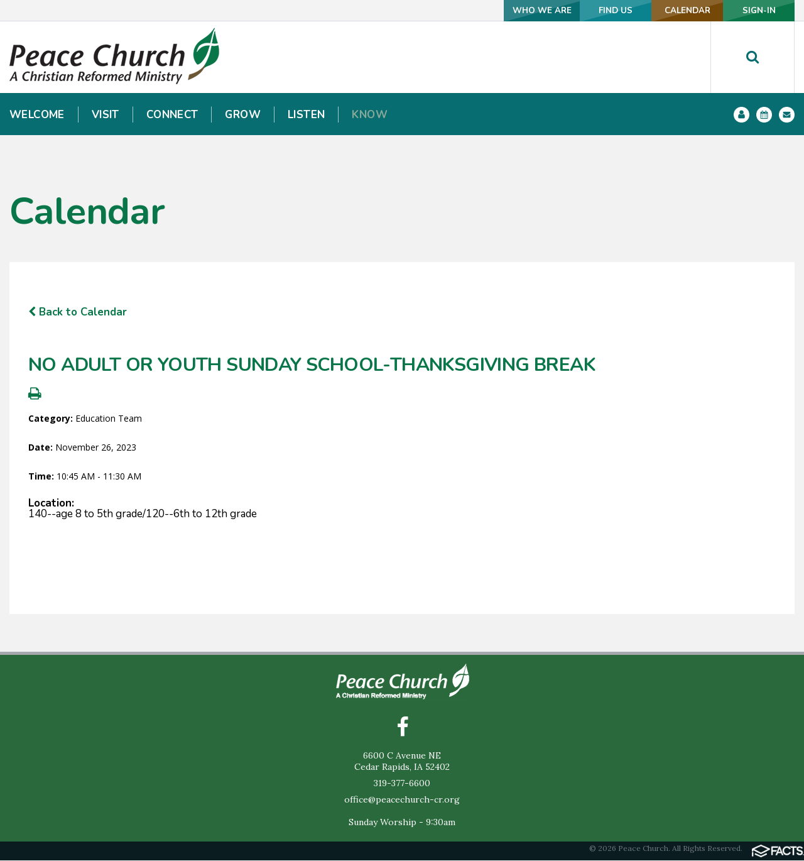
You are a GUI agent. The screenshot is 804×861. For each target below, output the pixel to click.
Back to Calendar (77, 312)
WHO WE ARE (502, 10)
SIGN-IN (753, 10)
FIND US (586, 10)
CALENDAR (669, 10)
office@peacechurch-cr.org (402, 800)
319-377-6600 (402, 783)
